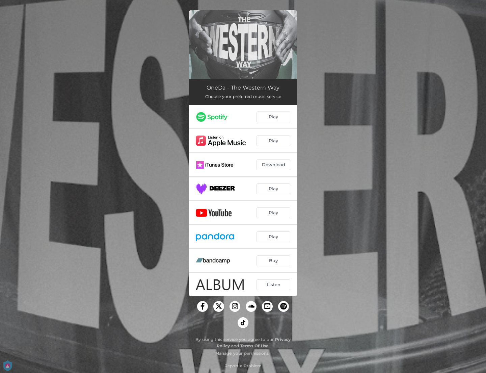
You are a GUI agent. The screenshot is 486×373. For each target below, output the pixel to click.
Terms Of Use (254, 345)
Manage (223, 353)
